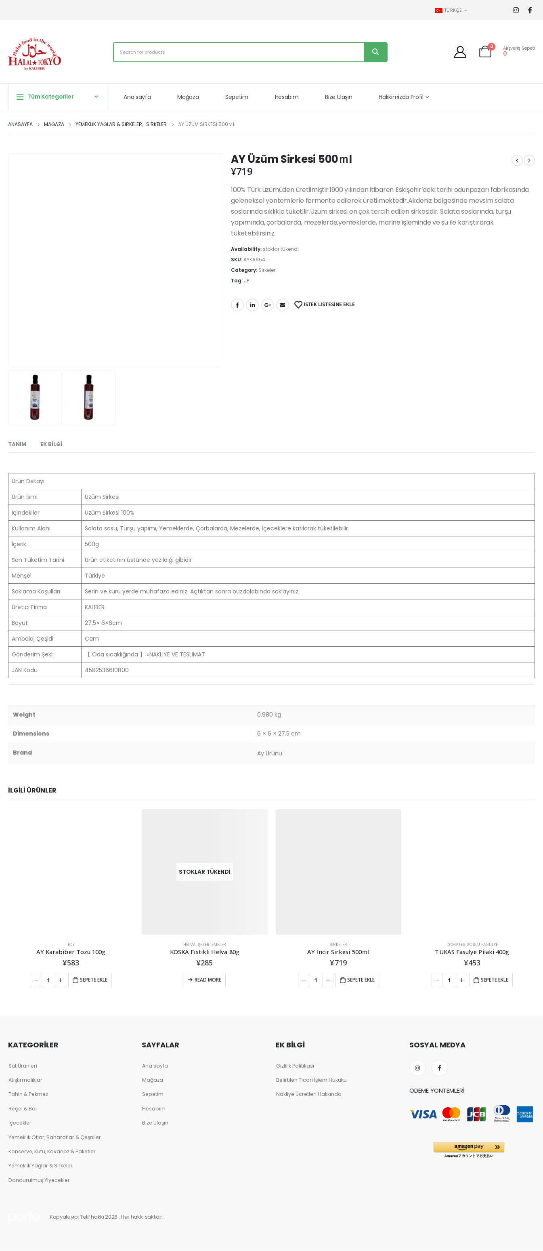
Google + (267, 305)
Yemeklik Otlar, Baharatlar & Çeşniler (56, 1137)
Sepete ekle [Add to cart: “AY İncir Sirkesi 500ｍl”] (361, 979)
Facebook (237, 305)
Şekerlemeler (212, 945)
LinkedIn (252, 305)
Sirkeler (266, 270)
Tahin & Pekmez (28, 1094)
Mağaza (188, 97)
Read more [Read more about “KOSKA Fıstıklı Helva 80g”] (208, 979)
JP (246, 280)
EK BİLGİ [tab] (51, 444)
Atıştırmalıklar (25, 1079)
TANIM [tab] (17, 444)
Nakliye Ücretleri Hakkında (309, 1094)
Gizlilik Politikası (295, 1065)
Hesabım (287, 97)
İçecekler (20, 1123)
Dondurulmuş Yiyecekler (39, 1180)
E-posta (282, 305)
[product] (71, 872)
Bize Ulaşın (338, 97)
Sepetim (236, 97)
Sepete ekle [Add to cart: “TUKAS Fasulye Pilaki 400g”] (494, 979)
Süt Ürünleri (23, 1065)
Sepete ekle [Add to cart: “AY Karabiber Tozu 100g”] (93, 979)
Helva (189, 945)
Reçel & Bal (23, 1108)
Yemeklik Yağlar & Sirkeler (41, 1166)
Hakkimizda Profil (401, 97)
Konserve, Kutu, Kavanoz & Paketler (53, 1151)
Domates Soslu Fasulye (472, 945)
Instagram (417, 1068)
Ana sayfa (137, 97)
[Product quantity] (48, 980)
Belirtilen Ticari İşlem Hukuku (312, 1079)
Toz (71, 945)
